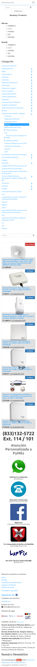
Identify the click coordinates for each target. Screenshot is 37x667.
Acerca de (20, 622)
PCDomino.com (7, 2)
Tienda (4, 580)
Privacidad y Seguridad (9, 590)
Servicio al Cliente (8, 585)
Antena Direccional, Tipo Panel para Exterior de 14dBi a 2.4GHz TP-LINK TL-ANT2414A (17, 423)
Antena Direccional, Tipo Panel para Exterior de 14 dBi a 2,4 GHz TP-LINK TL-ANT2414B (18, 369)
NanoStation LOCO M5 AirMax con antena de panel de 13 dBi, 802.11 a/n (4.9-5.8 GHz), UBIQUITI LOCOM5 (18, 316)
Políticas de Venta (7, 587)
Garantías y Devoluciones (11, 582)
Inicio (3, 577)
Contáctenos (5, 601)
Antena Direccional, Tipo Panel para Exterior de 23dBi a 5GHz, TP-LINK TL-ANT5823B (17, 343)
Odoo (19, 660)
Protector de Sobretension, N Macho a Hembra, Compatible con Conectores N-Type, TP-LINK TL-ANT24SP (17, 396)
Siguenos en (8, 595)
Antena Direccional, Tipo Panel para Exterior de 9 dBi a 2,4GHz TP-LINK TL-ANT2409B (17, 289)
